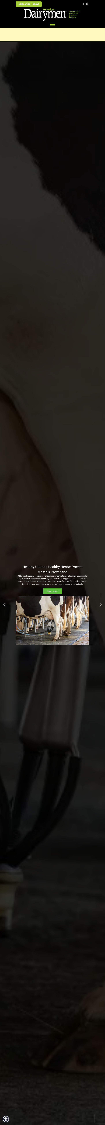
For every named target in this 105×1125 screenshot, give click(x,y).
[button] (4, 604)
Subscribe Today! (29, 4)
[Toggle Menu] (52, 24)
